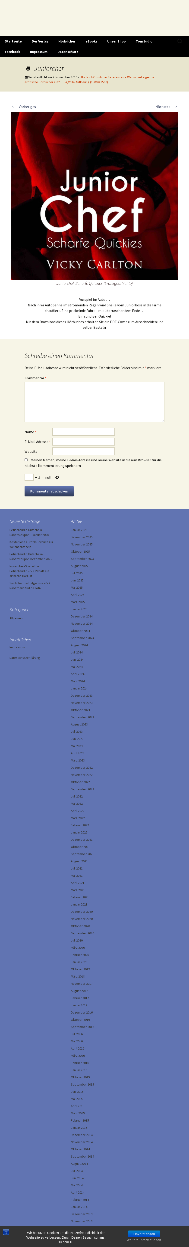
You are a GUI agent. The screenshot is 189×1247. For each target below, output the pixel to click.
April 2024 (77, 674)
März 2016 (78, 1055)
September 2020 (82, 933)
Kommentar (36, 378)
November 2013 (82, 1221)
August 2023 (79, 724)
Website (31, 451)
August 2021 (79, 861)
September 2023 (82, 717)
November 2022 (82, 775)
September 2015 (82, 1084)
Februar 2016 (80, 1063)
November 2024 (82, 623)
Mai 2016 (77, 1041)
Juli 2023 (77, 731)
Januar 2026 (79, 530)
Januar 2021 (79, 904)
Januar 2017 (79, 1005)
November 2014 (82, 1142)
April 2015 (77, 1106)
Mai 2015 (77, 1099)
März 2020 (78, 947)
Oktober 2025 (80, 551)
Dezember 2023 (82, 695)
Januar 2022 (79, 832)
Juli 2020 (77, 940)
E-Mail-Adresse (38, 441)
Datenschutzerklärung (24, 658)
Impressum (38, 51)
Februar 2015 (80, 1120)
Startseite (13, 41)
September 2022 (82, 789)
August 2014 (79, 1164)
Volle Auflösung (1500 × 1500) (88, 82)
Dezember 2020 (82, 911)
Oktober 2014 (80, 1149)
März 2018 (78, 976)
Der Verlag (40, 41)
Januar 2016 (79, 1070)
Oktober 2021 (80, 847)
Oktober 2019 (80, 969)
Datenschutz (67, 51)
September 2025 (82, 559)
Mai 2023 (77, 746)
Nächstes (166, 106)
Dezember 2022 (82, 767)
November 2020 (82, 919)
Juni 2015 (77, 1091)
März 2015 (78, 1113)
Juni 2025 (77, 580)
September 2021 (82, 854)
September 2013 (82, 1228)
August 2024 (79, 645)
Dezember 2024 (82, 616)
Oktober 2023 (80, 710)
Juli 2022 (77, 796)
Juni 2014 (77, 1178)
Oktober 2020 (80, 926)
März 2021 (78, 890)
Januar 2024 (79, 688)
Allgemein (16, 618)
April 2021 (77, 883)
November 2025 (82, 544)
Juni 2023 (77, 739)
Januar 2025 (79, 609)
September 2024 (82, 638)
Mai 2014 (77, 1185)
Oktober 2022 (80, 782)
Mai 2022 (77, 803)
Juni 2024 (77, 659)
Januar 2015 (79, 1128)
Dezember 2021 (82, 839)
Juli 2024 (77, 652)
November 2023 (82, 703)
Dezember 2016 (82, 1012)
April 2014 (77, 1192)
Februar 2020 (80, 955)
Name (30, 432)
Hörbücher (67, 41)
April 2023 (77, 753)
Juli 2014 (77, 1171)
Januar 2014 (79, 1207)
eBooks (91, 41)
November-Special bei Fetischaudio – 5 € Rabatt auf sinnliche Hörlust (29, 571)
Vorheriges (23, 106)
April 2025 (77, 595)
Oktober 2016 (80, 1019)
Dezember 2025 (82, 537)
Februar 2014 (80, 1200)
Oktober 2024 (80, 631)
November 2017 (82, 983)
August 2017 (79, 991)
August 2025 (79, 566)
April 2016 (77, 1048)
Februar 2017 (80, 998)
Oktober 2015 (80, 1077)
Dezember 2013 (82, 1214)
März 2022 (78, 818)
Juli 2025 (77, 573)
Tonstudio (144, 41)
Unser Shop (116, 41)
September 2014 (82, 1156)
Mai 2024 (77, 667)
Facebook (12, 51)
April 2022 (77, 811)
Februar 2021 (80, 897)
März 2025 (78, 602)
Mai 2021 (77, 875)
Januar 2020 (79, 962)
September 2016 (82, 1027)
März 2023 (78, 760)
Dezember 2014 (82, 1135)
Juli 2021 (77, 868)
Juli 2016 (77, 1034)
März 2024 (78, 681)
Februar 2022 (80, 825)
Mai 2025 (77, 587)
